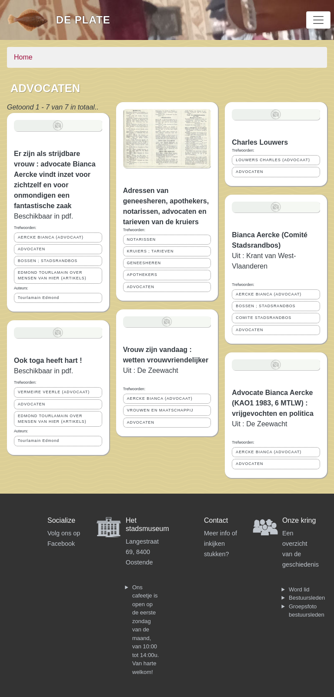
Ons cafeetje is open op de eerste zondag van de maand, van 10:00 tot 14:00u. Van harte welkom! (145, 629)
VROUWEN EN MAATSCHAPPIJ (160, 410)
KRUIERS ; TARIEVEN (150, 251)
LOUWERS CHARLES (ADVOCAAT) (273, 160)
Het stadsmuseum (147, 524)
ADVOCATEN (31, 249)
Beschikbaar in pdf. (43, 216)
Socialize (61, 520)
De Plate (83, 20)
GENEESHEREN (144, 263)
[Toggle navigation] (318, 20)
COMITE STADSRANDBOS (263, 317)
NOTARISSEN (141, 239)
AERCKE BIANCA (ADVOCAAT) (51, 237)
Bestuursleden (307, 597)
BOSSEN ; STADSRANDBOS (47, 261)
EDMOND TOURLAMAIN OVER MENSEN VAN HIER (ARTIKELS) (52, 275)
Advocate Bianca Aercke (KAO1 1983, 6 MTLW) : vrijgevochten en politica (273, 403)
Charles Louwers (260, 142)
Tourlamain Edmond (38, 297)
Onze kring (299, 520)
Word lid (299, 589)
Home (23, 57)
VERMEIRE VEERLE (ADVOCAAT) (54, 392)
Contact (216, 520)
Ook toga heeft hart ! (48, 360)
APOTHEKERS (142, 274)
